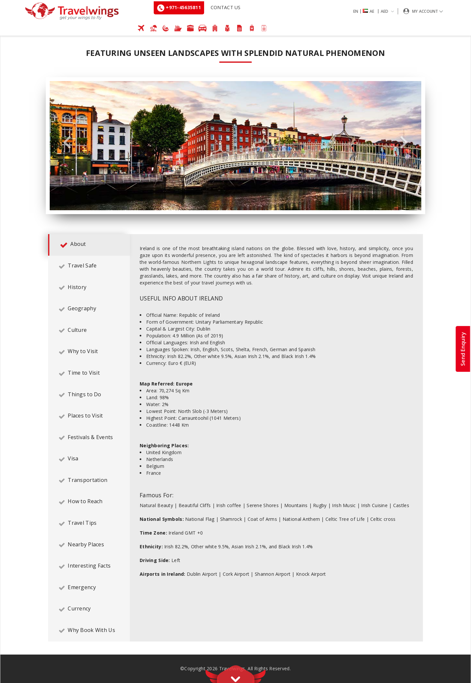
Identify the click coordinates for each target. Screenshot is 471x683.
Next (404, 142)
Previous (67, 142)
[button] (375, 11)
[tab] (89, 245)
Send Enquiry (462, 349)
